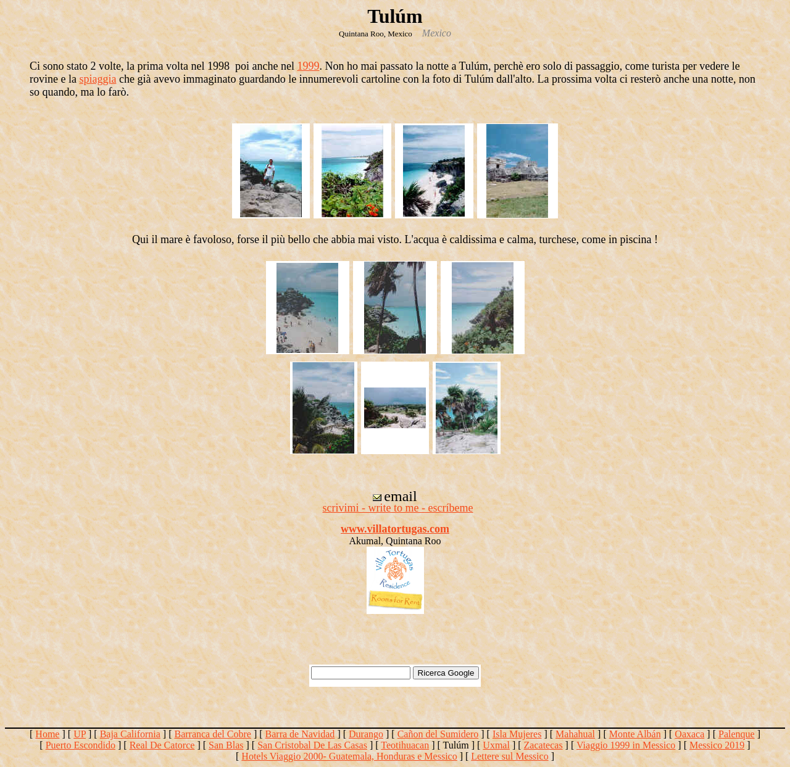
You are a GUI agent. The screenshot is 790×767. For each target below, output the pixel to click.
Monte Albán (635, 734)
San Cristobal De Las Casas (312, 745)
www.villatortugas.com (395, 529)
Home (47, 734)
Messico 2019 (716, 745)
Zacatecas (543, 745)
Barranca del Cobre (212, 734)
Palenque (736, 734)
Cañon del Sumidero (438, 734)
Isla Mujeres (517, 734)
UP (79, 734)
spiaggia (97, 79)
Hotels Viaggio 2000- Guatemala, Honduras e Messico (349, 756)
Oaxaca (689, 734)
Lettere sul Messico (509, 756)
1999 (308, 66)
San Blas (226, 745)
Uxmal (496, 745)
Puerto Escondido (80, 745)
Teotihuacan (405, 745)
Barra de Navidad (300, 734)
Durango (366, 734)
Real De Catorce (162, 745)
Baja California (130, 734)
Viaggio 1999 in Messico (625, 745)
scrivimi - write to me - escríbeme (398, 508)
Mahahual (575, 734)
